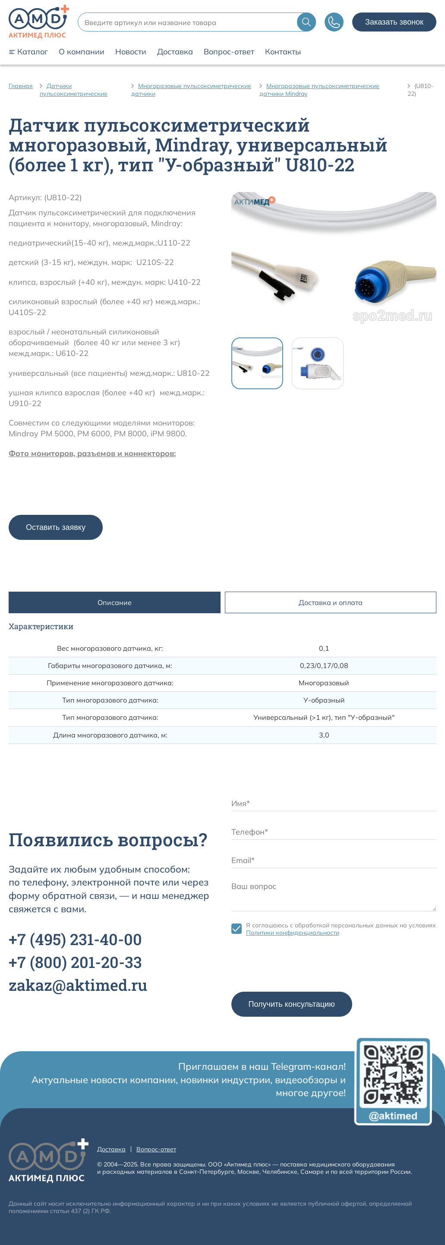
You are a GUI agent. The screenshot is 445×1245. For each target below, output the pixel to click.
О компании (81, 52)
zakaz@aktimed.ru (78, 984)
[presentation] (297, 966)
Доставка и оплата (331, 602)
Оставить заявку (55, 527)
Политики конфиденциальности (292, 932)
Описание (115, 602)
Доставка (175, 52)
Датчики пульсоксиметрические (73, 90)
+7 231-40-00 (75, 939)
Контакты (283, 52)
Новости (130, 52)
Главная (21, 86)
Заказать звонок (394, 22)
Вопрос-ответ (229, 52)
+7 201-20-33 (75, 962)
